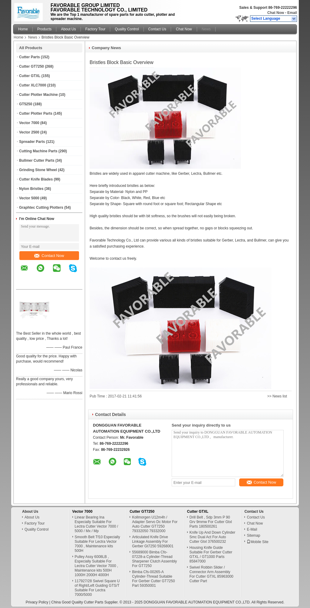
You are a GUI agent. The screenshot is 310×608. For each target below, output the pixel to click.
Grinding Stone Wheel (38, 170)
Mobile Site (257, 542)
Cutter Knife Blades (36, 179)
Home (23, 29)
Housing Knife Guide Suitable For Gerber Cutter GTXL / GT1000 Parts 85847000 (211, 554)
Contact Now (49, 255)
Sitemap (253, 535)
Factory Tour (95, 29)
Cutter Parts (29, 57)
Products (44, 29)
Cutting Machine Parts (38, 151)
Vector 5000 (29, 198)
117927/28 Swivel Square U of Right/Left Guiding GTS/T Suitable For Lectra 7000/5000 (97, 588)
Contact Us (157, 29)
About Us (68, 29)
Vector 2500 (29, 132)
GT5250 (25, 104)
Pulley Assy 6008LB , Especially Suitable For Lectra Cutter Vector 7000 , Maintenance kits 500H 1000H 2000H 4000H (96, 566)
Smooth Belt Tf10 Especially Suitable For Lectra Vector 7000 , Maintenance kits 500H (97, 544)
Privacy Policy (37, 602)
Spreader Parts (32, 142)
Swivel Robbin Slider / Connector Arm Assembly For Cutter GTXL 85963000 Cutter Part (211, 574)
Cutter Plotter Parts (35, 113)
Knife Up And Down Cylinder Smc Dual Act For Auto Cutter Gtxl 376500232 (212, 537)
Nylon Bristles (31, 189)
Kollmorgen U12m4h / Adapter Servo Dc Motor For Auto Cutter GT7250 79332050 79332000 (154, 524)
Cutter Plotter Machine (38, 95)
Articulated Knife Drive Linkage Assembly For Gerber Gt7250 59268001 (152, 541)
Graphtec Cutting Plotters (41, 207)
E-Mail (252, 529)
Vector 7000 (29, 123)
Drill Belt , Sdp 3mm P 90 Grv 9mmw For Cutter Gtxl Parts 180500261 (211, 522)
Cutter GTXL (29, 76)
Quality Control (127, 29)
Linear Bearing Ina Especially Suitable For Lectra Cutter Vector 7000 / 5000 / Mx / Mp (96, 524)
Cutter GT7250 (31, 66)
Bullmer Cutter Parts (36, 160)
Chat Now (275, 13)
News (206, 29)
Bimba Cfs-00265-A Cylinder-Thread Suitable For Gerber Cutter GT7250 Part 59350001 (153, 579)
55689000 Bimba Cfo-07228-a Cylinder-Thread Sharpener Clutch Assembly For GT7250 (154, 559)
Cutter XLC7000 (32, 85)
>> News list (277, 396)
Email (292, 13)
